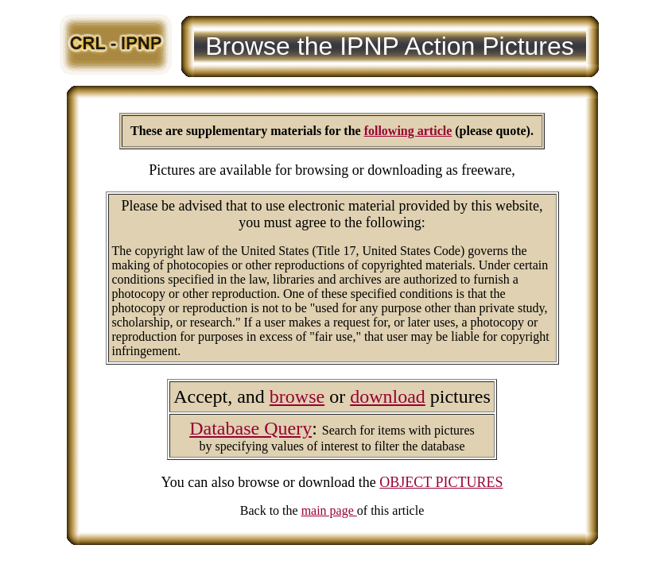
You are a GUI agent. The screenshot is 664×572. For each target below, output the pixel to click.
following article (408, 130)
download (387, 396)
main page (329, 510)
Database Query (250, 428)
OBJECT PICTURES (441, 482)
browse (297, 396)
